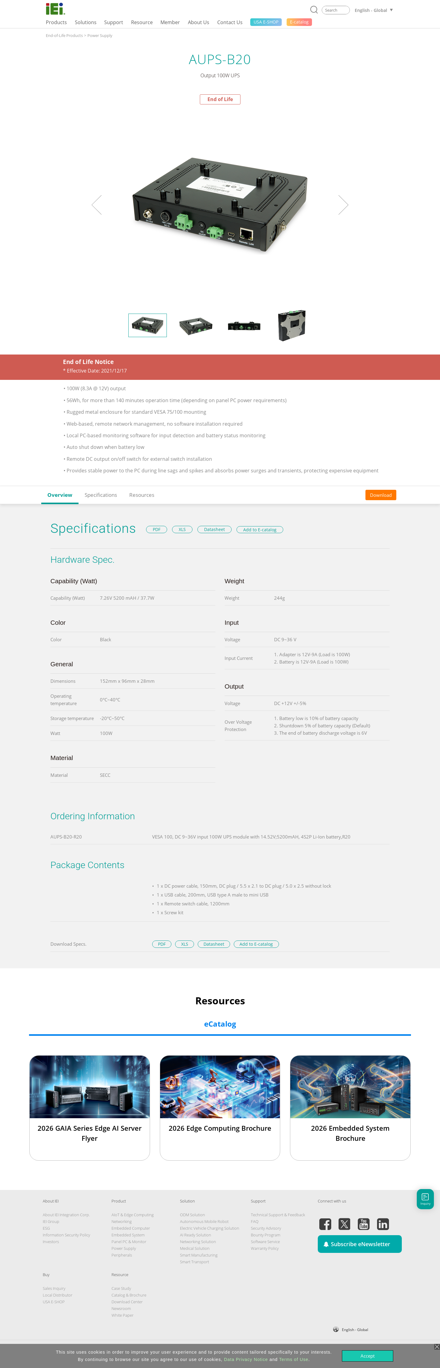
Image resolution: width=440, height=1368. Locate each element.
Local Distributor (57, 1295)
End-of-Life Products (64, 35)
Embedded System (128, 1235)
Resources (141, 494)
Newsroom (121, 1308)
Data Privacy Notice (246, 1359)
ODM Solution (192, 1214)
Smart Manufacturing (199, 1255)
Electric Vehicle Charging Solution (209, 1228)
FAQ (254, 1221)
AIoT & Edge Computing (133, 1214)
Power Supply (99, 35)
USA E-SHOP (54, 1301)
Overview (59, 494)
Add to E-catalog (260, 530)
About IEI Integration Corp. (66, 1214)
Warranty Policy (265, 1248)
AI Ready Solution (195, 1235)
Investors (51, 1241)
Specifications (101, 494)
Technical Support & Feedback (278, 1214)
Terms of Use (293, 1359)
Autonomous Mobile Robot (204, 1221)
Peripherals (122, 1255)
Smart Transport (194, 1261)
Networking (122, 1221)
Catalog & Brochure (129, 1295)
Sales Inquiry (54, 1288)
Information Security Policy (66, 1235)
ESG (46, 1228)
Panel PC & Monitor (129, 1241)
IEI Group (51, 1221)
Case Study (121, 1288)
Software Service (265, 1241)
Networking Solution (198, 1241)
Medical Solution (195, 1248)
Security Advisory (266, 1228)
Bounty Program (265, 1235)
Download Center (127, 1301)
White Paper (123, 1315)
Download (381, 495)
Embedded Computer (131, 1228)
